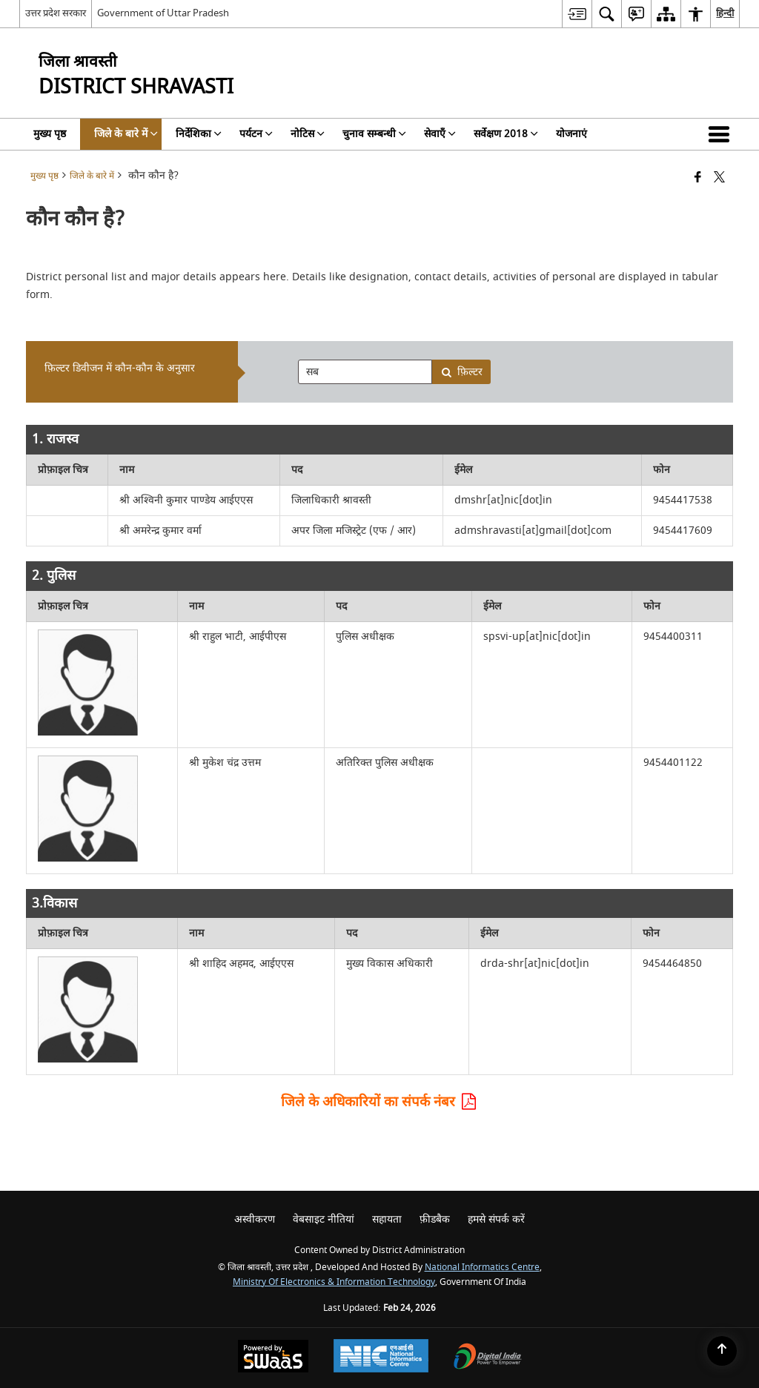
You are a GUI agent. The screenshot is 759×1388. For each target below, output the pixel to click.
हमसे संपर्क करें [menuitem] (496, 1219)
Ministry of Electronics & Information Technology (334, 1282)
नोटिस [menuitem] (308, 134)
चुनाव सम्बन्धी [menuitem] (374, 134)
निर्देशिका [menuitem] (199, 134)
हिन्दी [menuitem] (725, 13)
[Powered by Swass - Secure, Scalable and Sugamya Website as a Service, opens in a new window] (273, 1358)
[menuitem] (576, 13)
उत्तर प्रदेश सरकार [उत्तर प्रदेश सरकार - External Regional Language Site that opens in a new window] (55, 13)
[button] (722, 134)
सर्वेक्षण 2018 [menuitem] (506, 134)
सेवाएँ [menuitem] (440, 134)
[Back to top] (722, 1351)
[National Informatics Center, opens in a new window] (381, 1357)
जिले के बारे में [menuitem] (126, 134)
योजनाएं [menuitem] (571, 134)
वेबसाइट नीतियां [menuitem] (323, 1219)
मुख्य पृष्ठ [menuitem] (49, 134)
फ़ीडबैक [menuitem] (435, 1219)
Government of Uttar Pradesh (163, 13)
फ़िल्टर (462, 372)
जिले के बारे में (92, 176)
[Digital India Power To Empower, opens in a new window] (488, 1358)
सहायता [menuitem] (387, 1219)
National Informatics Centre (482, 1267)
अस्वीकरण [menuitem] (254, 1219)
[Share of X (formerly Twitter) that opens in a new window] (719, 178)
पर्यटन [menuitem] (256, 134)
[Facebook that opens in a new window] (698, 178)
